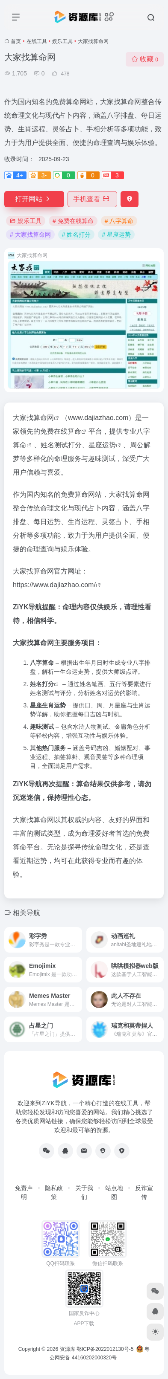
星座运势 (102, 445)
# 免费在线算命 (73, 220)
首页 (16, 41)
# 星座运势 (116, 234)
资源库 (67, 1349)
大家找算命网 (33, 417)
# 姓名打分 (76, 234)
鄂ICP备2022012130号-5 (105, 1349)
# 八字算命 (119, 220)
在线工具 (37, 41)
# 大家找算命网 (30, 234)
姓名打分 (42, 684)
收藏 (144, 59)
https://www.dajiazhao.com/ (54, 584)
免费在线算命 (60, 431)
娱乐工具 (62, 41)
